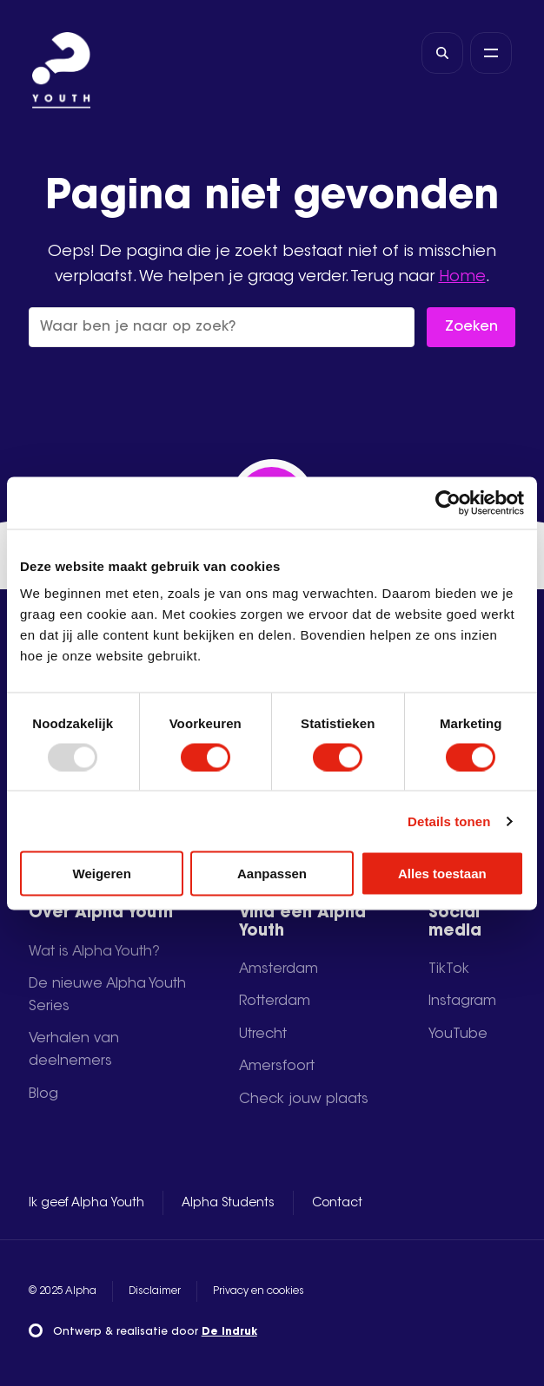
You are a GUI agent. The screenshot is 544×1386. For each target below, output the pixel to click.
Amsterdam (278, 969)
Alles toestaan (442, 873)
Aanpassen (272, 873)
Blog (43, 1094)
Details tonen (449, 820)
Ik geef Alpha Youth (86, 1204)
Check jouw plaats (303, 1100)
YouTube (458, 1034)
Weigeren (102, 873)
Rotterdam (274, 1001)
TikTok (448, 969)
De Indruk (229, 1332)
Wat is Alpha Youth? (94, 952)
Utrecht (263, 1034)
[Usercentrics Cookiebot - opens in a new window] (448, 502)
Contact (337, 1204)
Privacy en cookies (258, 1291)
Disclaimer (155, 1291)
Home (462, 277)
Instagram (462, 1001)
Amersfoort (277, 1067)
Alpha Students (228, 1204)
